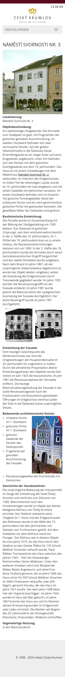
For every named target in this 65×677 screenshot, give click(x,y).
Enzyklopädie (17, 30)
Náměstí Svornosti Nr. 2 (33, 175)
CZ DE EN (57, 7)
